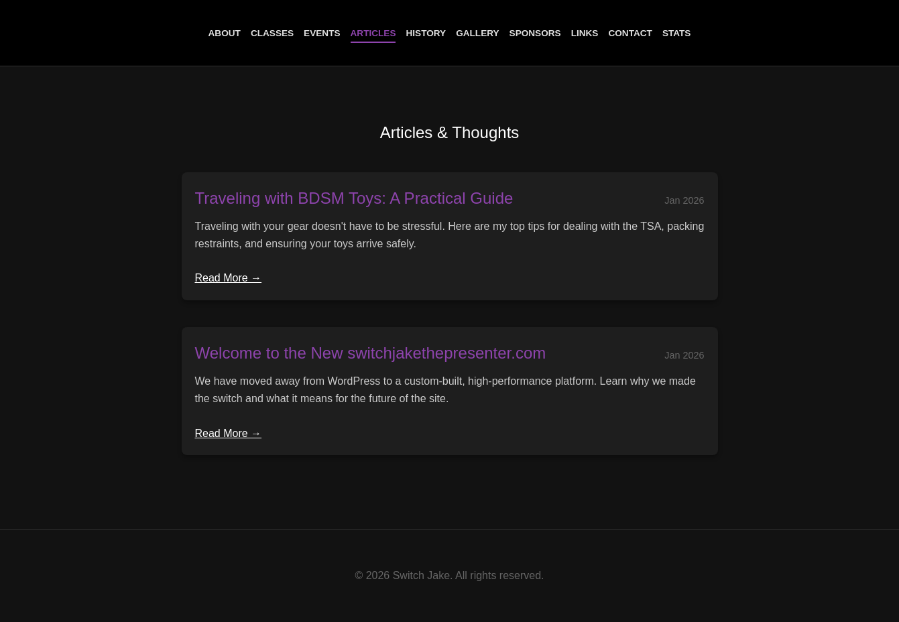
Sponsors (535, 33)
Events (322, 33)
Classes (272, 33)
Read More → (228, 278)
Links (585, 33)
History (426, 33)
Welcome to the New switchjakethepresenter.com (370, 353)
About (224, 33)
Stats (676, 33)
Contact (630, 33)
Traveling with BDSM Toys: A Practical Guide (354, 198)
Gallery (477, 33)
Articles (373, 33)
